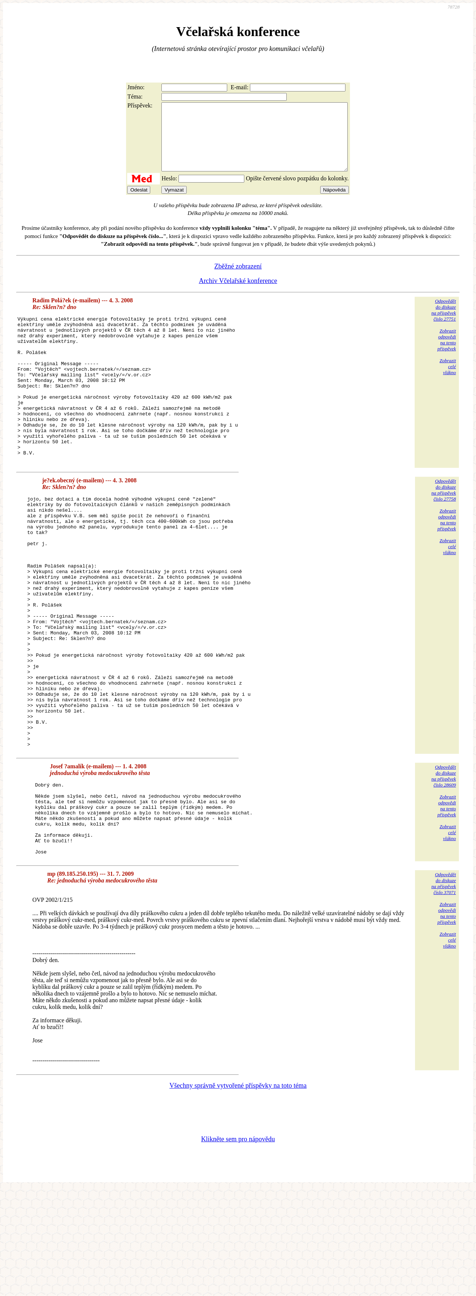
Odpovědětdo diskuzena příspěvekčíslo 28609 (443, 868)
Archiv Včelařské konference (238, 294)
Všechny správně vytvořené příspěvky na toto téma (238, 1192)
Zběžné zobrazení (237, 279)
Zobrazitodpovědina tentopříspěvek (446, 353)
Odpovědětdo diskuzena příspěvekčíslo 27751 (443, 323)
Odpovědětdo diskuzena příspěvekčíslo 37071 (443, 990)
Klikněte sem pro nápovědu (238, 1246)
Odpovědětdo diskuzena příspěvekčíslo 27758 (443, 532)
